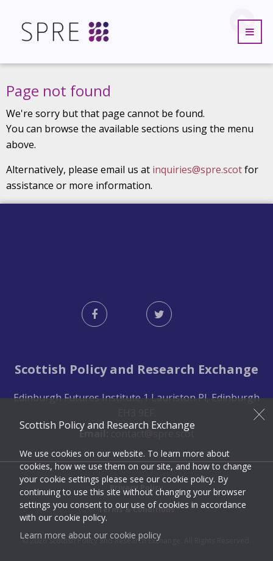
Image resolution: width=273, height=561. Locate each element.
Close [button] (260, 414)
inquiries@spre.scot (197, 169)
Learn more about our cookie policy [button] (90, 535)
